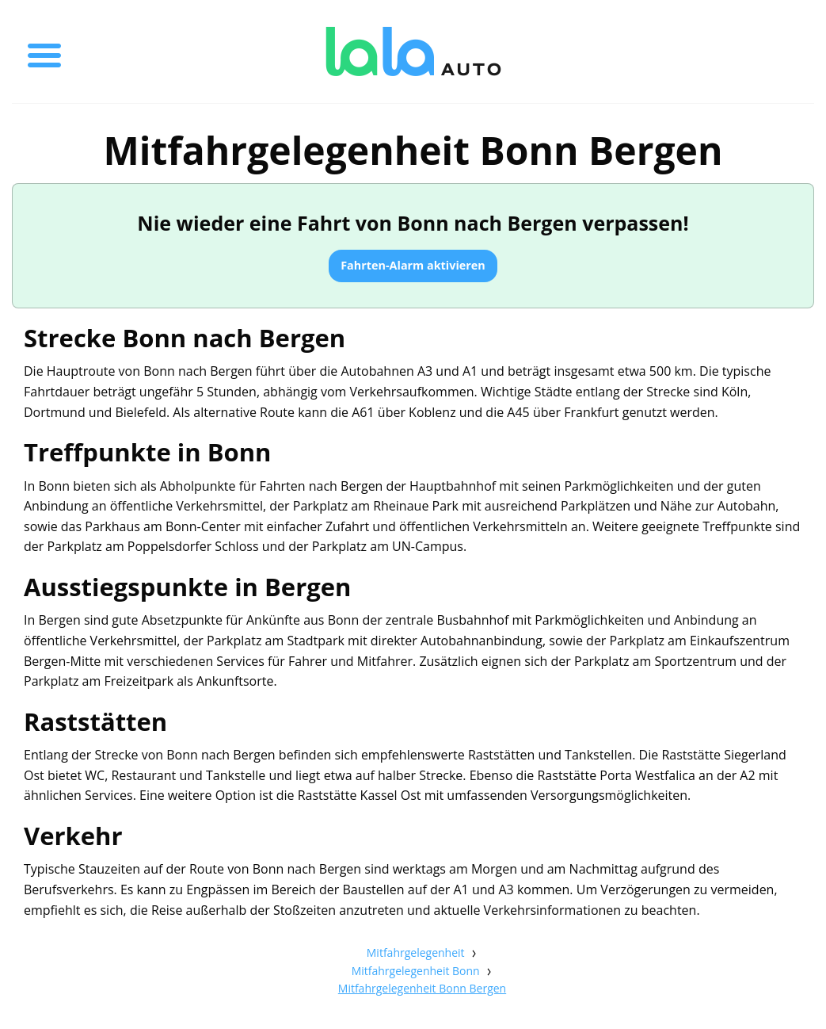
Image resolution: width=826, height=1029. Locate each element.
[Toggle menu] (44, 51)
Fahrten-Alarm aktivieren (413, 265)
